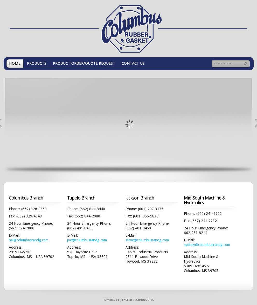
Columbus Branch (26, 198)
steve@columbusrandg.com (147, 240)
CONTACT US (133, 63)
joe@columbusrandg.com (87, 240)
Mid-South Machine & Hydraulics (204, 200)
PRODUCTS (36, 63)
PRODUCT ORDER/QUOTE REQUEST (84, 63)
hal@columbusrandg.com (28, 240)
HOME (14, 63)
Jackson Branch (140, 198)
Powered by (111, 300)
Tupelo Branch (81, 198)
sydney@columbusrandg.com (207, 245)
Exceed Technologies (138, 300)
